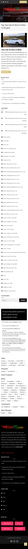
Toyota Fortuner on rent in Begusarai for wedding (14, 103)
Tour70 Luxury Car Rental (13, 14)
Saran (18, 396)
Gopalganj (9, 388)
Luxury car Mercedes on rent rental (11, 237)
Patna (10, 394)
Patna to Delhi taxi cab (8, 271)
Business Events (6, 137)
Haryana (4, 368)
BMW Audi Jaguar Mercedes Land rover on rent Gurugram (16, 119)
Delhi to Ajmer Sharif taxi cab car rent (11, 167)
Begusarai (4, 383)
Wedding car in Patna (8, 283)
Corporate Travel (7, 160)
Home (4, 493)
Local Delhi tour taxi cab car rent (10, 214)
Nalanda (22, 392)
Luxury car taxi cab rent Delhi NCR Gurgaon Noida (14, 252)
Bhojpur (20, 383)
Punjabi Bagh (13, 363)
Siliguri (10, 413)
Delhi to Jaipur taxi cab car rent (10, 191)
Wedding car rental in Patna (9, 291)
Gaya (2, 388)
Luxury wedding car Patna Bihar (10, 264)
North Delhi (20, 361)
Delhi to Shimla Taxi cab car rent (10, 206)
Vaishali (15, 401)
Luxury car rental (7, 248)
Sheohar (12, 398)
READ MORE (6, 72)
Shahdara (3, 365)
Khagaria (5, 390)
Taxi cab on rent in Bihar (11, 50)
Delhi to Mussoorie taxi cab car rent (11, 198)
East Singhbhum (5, 407)
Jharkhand (5, 404)
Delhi (3, 358)
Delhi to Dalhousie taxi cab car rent (11, 179)
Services (7, 529)
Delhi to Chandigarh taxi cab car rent (11, 175)
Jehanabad (23, 388)
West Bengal (6, 410)
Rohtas (22, 394)
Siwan (2, 401)
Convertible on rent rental (9, 156)
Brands (19, 529)
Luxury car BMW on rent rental (10, 221)
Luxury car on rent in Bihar (9, 241)
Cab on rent (5, 144)
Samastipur (11, 396)
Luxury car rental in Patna (8, 93)
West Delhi (21, 365)
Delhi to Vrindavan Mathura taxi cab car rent (13, 210)
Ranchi (22, 407)
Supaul (9, 401)
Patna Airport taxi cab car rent (9, 268)
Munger (5, 392)
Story (4, 275)
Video (4, 509)
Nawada (3, 394)
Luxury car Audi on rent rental (9, 217)
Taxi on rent (6, 279)
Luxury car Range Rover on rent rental (11, 244)
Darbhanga (10, 386)
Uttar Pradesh (6, 375)
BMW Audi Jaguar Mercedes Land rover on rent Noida (16, 126)
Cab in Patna (6, 140)
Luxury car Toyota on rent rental (10, 260)
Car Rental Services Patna (9, 152)
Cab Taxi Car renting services (9, 148)
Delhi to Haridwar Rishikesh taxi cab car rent (13, 187)
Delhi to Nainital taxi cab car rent (10, 202)
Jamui (16, 388)
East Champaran (20, 386)
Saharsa (3, 396)
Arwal (2, 381)
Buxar (2, 386)
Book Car (7, 523)
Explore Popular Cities (7, 453)
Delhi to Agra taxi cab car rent (10, 164)
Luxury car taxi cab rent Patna (9, 256)
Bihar (3, 379)
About (4, 497)
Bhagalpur (12, 383)
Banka (18, 381)
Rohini (21, 363)
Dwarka (3, 361)
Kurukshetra (11, 371)
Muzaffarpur (13, 392)
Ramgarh (15, 407)
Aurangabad (10, 381)
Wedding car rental (7, 287)
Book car (23, 1)
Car (19, 523)
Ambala (3, 371)
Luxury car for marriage (8, 229)
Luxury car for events (8, 225)
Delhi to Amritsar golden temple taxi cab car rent (14, 171)
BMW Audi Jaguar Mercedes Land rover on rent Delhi (16, 113)
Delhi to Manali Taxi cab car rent (10, 194)
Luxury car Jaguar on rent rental (10, 233)
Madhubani (22, 390)
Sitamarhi (19, 398)
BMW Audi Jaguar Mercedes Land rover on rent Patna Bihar (16, 132)
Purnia (16, 394)
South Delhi (12, 365)
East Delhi (11, 361)
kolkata (3, 413)
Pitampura (4, 363)
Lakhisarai (14, 390)
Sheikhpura (4, 398)
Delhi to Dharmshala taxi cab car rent (11, 183)
